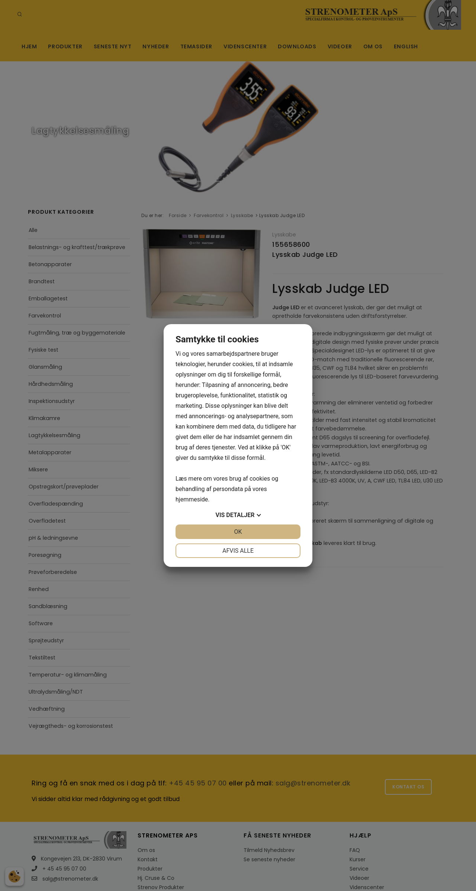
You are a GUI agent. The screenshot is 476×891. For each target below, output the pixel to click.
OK (238, 531)
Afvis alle (238, 550)
